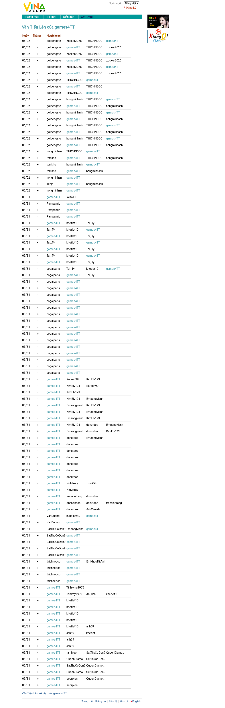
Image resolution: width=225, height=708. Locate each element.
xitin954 (91, 483)
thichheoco (53, 561)
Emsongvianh (94, 398)
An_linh (91, 594)
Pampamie (53, 203)
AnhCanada (73, 503)
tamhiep (71, 652)
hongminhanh (74, 99)
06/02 (26, 41)
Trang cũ (87, 701)
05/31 (26, 203)
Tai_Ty (90, 223)
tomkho (51, 158)
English (136, 701)
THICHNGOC (94, 41)
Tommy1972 (74, 594)
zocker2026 (74, 41)
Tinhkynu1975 (75, 587)
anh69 (90, 626)
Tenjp (50, 184)
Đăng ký (131, 7)
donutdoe (92, 424)
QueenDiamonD (116, 652)
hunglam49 (73, 516)
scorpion (72, 678)
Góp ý (124, 701)
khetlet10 (72, 223)
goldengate (54, 41)
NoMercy (72, 483)
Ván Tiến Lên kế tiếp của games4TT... (45, 693)
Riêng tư (100, 701)
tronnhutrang (74, 496)
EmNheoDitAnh (95, 561)
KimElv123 (93, 379)
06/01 (26, 197)
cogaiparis (53, 268)
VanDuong (53, 516)
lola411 (71, 197)
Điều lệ (113, 701)
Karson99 (72, 379)
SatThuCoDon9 (56, 529)
